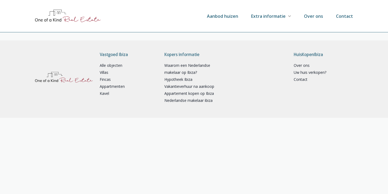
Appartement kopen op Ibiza (189, 93)
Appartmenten (112, 86)
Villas (104, 72)
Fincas (105, 79)
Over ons (313, 16)
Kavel (104, 93)
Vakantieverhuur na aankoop (189, 86)
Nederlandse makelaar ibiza (188, 100)
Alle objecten (111, 65)
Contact (344, 16)
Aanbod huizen (222, 16)
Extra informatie (268, 16)
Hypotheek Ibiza (178, 79)
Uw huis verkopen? (310, 72)
